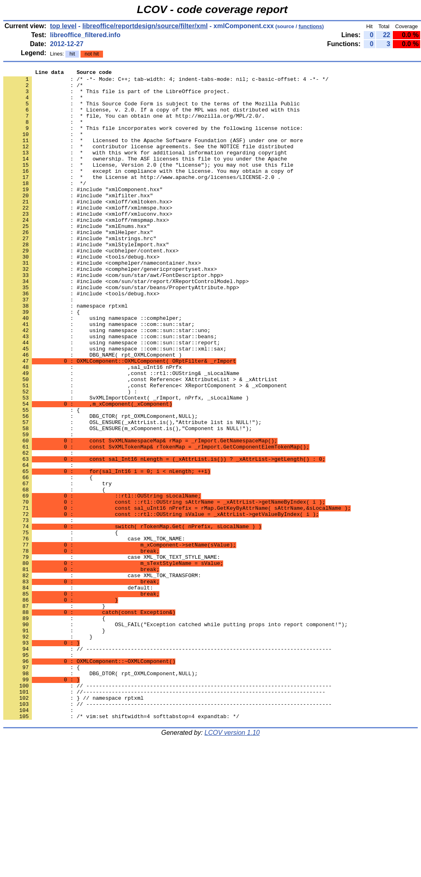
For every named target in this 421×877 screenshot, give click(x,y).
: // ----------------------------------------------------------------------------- (167, 765)
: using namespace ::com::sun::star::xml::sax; (114, 404)
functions (310, 26)
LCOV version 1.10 (232, 862)
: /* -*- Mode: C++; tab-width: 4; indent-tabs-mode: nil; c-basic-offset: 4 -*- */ (166, 81)
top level (63, 25)
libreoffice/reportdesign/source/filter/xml (145, 25)
